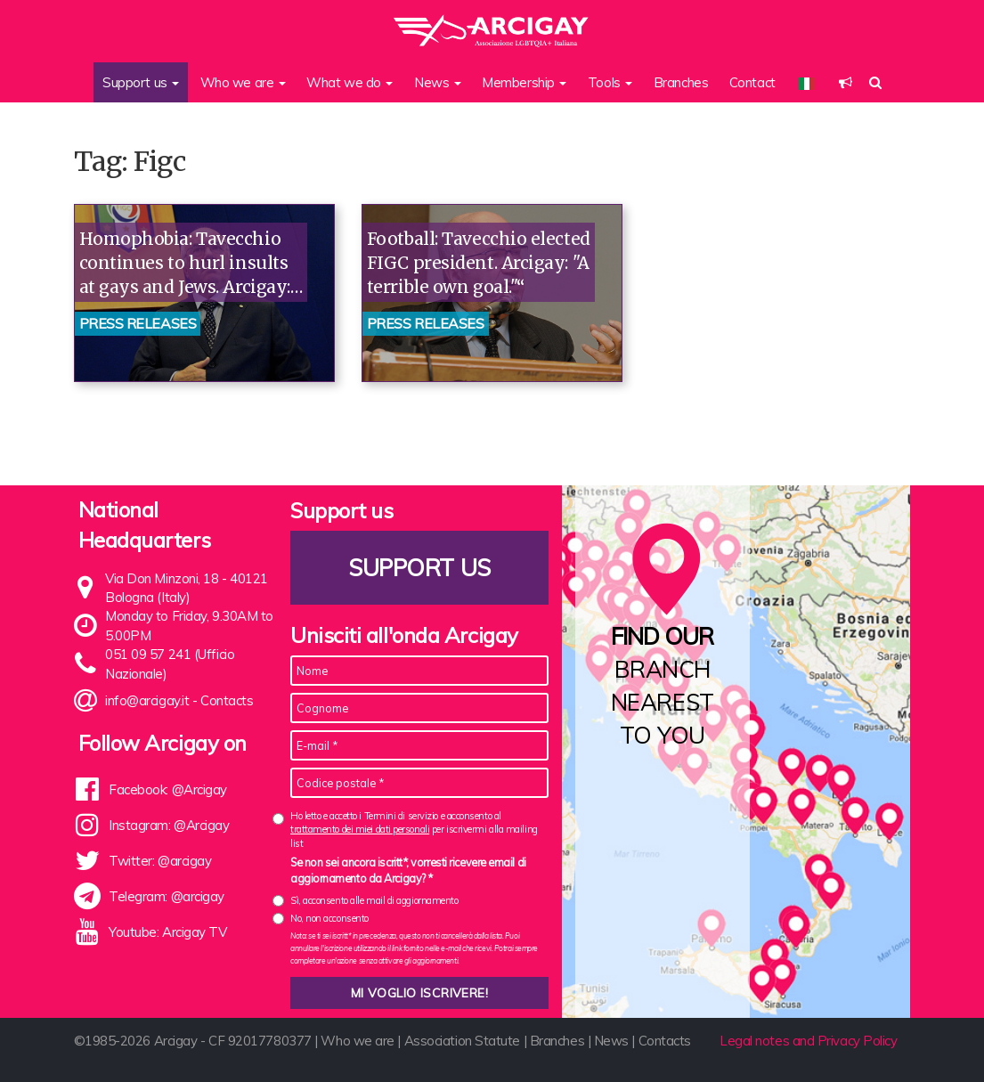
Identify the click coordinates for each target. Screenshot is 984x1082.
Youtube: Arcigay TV (167, 931)
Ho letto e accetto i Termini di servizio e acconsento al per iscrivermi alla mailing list (414, 829)
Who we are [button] (243, 82)
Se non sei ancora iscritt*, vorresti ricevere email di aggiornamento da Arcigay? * (408, 870)
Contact (752, 82)
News (611, 1040)
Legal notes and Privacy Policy (809, 1040)
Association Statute (462, 1040)
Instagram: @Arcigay (169, 825)
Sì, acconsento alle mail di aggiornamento (374, 900)
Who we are (357, 1040)
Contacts (226, 700)
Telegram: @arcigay (166, 896)
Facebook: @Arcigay (168, 789)
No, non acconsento (329, 918)
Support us (419, 567)
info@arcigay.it (147, 700)
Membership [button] (524, 82)
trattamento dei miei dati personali (359, 829)
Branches (681, 82)
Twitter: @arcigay (160, 860)
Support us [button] (140, 82)
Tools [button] (610, 82)
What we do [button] (349, 82)
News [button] (437, 82)
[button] (845, 82)
